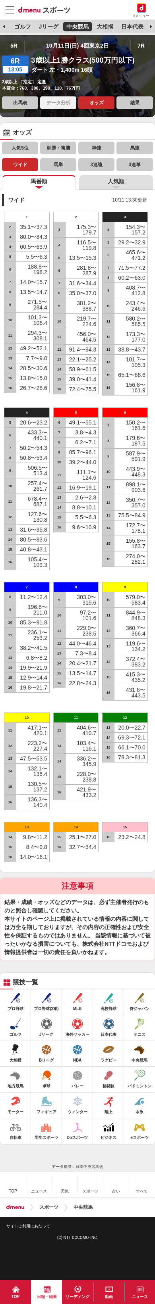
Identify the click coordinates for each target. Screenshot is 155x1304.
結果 (135, 103)
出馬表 (20, 103)
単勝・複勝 (58, 148)
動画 (109, 1296)
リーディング (77, 1296)
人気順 (116, 181)
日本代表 (132, 26)
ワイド (20, 164)
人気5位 (20, 148)
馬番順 (39, 181)
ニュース (140, 1296)
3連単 (135, 164)
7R (141, 45)
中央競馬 (77, 26)
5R (13, 45)
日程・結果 (47, 1296)
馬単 (58, 164)
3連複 (97, 164)
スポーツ (48, 1207)
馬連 (135, 148)
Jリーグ (48, 26)
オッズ (96, 103)
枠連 (96, 148)
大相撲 (105, 26)
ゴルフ (22, 26)
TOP (15, 1296)
